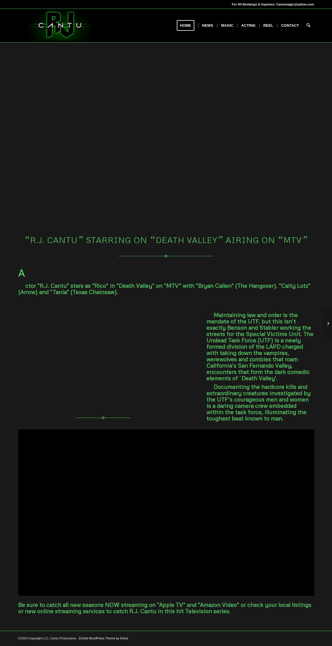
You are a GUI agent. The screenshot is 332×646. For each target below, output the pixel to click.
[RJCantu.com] (59, 25)
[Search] (308, 25)
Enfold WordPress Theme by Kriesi (103, 638)
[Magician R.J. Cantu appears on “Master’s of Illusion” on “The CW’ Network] (327, 323)
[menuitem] (187, 25)
